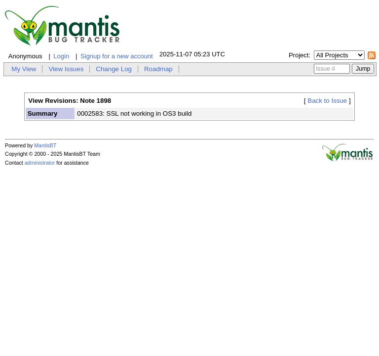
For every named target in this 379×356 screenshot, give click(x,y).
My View (23, 69)
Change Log (114, 69)
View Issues (65, 69)
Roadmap (158, 69)
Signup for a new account (116, 56)
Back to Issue (327, 100)
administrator (40, 163)
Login (61, 56)
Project (298, 55)
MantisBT (45, 145)
